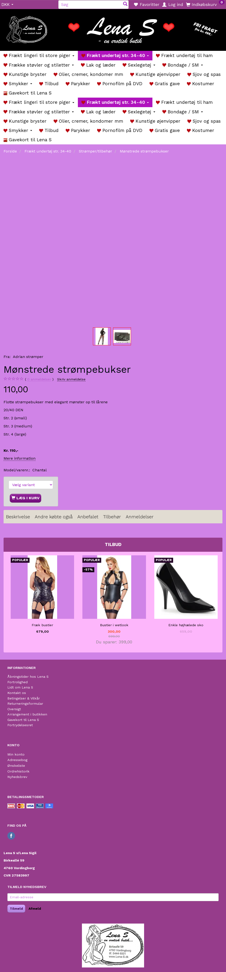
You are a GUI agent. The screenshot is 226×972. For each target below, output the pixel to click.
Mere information (19, 458)
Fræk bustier (42, 625)
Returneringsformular (25, 703)
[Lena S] (113, 28)
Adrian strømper (28, 356)
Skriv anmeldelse (71, 379)
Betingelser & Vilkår (23, 698)
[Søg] (125, 4)
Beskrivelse (18, 517)
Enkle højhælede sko (185, 625)
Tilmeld (16, 908)
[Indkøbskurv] (205, 4)
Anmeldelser (140, 517)
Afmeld (35, 908)
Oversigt (14, 709)
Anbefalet (87, 517)
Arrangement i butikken (27, 714)
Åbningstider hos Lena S (28, 676)
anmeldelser (39, 379)
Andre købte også (54, 517)
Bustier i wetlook (114, 625)
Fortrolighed (17, 682)
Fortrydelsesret (20, 725)
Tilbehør (112, 517)
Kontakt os (16, 693)
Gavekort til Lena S (23, 720)
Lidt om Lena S (20, 687)
